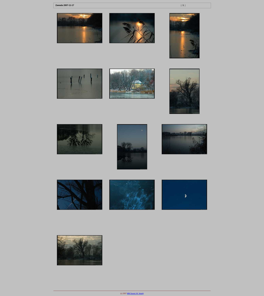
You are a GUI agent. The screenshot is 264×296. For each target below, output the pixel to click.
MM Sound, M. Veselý (135, 293)
